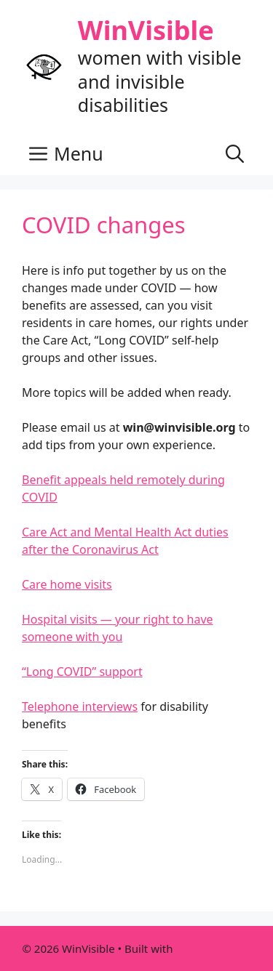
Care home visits (67, 584)
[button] (234, 153)
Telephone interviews (80, 706)
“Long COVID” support (82, 672)
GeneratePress (212, 948)
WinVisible (146, 30)
